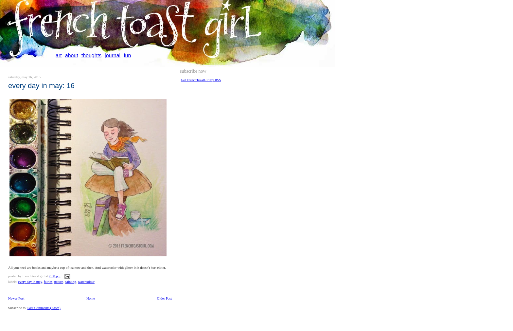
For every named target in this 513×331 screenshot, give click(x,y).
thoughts (91, 55)
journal (112, 55)
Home (90, 298)
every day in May (30, 282)
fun (127, 55)
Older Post (164, 298)
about (71, 55)
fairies (48, 282)
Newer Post (16, 298)
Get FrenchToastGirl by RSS (201, 80)
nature (58, 282)
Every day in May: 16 (41, 86)
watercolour (86, 282)
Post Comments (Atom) (44, 308)
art (59, 55)
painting (70, 282)
